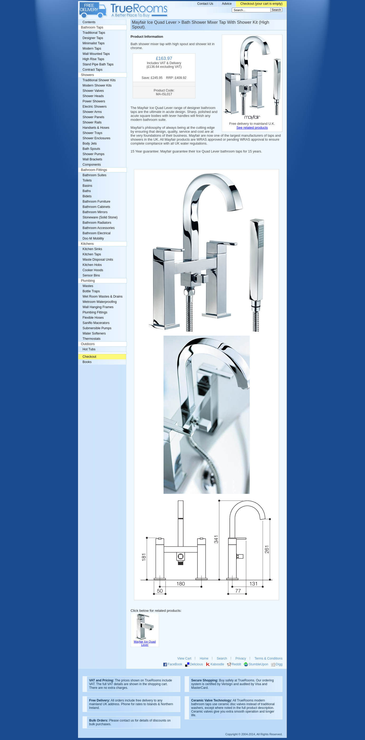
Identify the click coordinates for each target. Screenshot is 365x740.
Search (222, 658)
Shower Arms (92, 112)
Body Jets (90, 143)
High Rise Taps (93, 59)
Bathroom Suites (94, 175)
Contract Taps (92, 69)
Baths (87, 191)
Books (87, 362)
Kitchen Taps (92, 254)
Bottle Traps (91, 291)
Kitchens (87, 244)
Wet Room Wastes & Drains (103, 296)
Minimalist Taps (93, 43)
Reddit (236, 664)
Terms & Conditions (268, 658)
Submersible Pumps (97, 328)
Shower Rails (92, 122)
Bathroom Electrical (97, 233)
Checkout (89, 357)
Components (92, 164)
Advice (227, 4)
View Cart (184, 658)
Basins (87, 186)
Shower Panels (93, 117)
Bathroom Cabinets (96, 207)
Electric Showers (95, 106)
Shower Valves (93, 91)
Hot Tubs (89, 349)
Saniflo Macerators (96, 323)
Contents (89, 22)
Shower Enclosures (96, 138)
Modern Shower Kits (97, 85)
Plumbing (88, 281)
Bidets (87, 196)
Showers (87, 75)
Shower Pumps (93, 154)
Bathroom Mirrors (95, 212)
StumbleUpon (258, 664)
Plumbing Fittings (95, 312)
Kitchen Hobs (92, 265)
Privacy (241, 658)
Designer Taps (93, 38)
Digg (279, 664)
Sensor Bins (91, 275)
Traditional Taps (94, 33)
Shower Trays (92, 133)
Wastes (88, 286)
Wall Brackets (92, 159)
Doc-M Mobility (93, 238)
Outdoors (88, 344)
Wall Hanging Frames (98, 307)
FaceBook (175, 664)
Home (204, 658)
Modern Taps (92, 48)
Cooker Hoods (93, 270)
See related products (252, 128)
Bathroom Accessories (99, 228)
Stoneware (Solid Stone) (100, 217)
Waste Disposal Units (98, 259)
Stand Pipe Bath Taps (98, 64)
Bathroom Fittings (94, 170)
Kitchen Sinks (92, 249)
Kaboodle (217, 664)
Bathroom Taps (92, 27)
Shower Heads (93, 96)
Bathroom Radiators (97, 223)
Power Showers (94, 101)
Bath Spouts (91, 149)
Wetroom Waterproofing (100, 302)
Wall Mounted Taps (96, 54)
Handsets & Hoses (96, 128)
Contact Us (205, 4)
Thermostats (91, 339)
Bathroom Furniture (96, 201)
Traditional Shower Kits (99, 80)
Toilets (87, 180)
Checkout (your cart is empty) (261, 4)
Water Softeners (94, 333)
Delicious (196, 664)
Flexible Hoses (93, 317)
